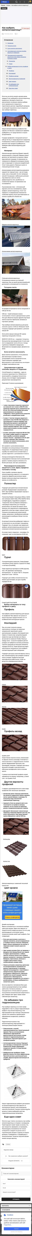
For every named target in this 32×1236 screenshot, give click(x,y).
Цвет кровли (12, 81)
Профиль (11, 70)
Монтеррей (12, 73)
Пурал (10, 63)
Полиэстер (12, 61)
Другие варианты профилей (17, 78)
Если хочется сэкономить (14, 48)
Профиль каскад (13, 76)
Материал (10, 43)
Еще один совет (13, 88)
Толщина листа (11, 45)
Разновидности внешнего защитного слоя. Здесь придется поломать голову (16, 57)
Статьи (4, 8)
